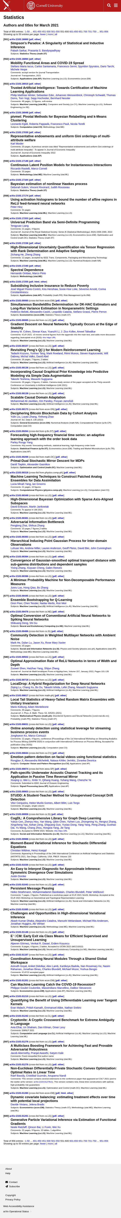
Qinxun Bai (34, 1127)
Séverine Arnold (88, 289)
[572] (6, 495)
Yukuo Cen (17, 821)
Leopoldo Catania (62, 311)
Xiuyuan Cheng (35, 567)
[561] (6, 265)
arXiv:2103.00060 (19, 300)
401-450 (37, 31)
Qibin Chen (59, 821)
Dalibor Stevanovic (81, 987)
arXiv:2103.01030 (19, 864)
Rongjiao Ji (17, 760)
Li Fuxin (46, 1127)
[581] (6, 679)
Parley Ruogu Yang (21, 442)
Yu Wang (21, 827)
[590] (6, 884)
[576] (6, 576)
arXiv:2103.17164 (19, 179)
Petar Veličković (95, 892)
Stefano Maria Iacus (22, 66)
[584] (6, 753)
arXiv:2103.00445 (19, 595)
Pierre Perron (99, 311)
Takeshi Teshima (20, 379)
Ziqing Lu (16, 687)
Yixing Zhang (18, 567)
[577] (6, 595)
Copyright (10, 1195)
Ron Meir (61, 603)
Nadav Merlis (47, 603)
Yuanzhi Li (54, 331)
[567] (6, 393)
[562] (6, 281)
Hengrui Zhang (107, 821)
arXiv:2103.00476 (19, 611)
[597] (6, 1041)
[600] (6, 1116)
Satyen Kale (56, 1053)
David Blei (83, 548)
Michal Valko (28, 356)
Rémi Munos (71, 353)
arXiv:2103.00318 (19, 472)
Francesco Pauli (60, 124)
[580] (6, 657)
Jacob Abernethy (20, 1053)
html (36, 281)
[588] (6, 839)
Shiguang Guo (52, 824)
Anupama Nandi (57, 1075)
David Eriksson (19, 506)
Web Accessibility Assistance (18, 1206)
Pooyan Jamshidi (63, 401)
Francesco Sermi (67, 66)
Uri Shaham (30, 1027)
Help (7, 1173)
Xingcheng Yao (19, 824)
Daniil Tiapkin (18, 464)
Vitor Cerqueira (19, 803)
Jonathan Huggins (21, 923)
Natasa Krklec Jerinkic (62, 760)
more (50, 34)
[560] (6, 243)
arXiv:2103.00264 (19, 431)
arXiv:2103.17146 (19, 161)
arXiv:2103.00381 (19, 518)
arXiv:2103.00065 (19, 320)
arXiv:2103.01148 (19, 932)
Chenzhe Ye (84, 780)
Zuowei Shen (18, 668)
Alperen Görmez (20, 943)
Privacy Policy (12, 1199)
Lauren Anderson (51, 548)
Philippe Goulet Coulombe (25, 987)
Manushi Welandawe (69, 920)
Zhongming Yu (89, 821)
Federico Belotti (19, 311)
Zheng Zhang (32, 254)
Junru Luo (16, 587)
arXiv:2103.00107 (19, 346)
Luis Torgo (74, 803)
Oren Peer (16, 603)
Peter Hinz (17, 206)
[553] (6, 83)
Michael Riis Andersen (95, 920)
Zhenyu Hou (32, 821)
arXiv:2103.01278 (19, 1064)
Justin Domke (18, 876)
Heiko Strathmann (21, 892)
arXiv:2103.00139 (19, 393)
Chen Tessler (31, 603)
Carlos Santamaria (45, 66)
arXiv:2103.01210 (19, 996)
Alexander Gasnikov (38, 464)
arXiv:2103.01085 (19, 909)
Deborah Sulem (19, 187)
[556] (6, 161)
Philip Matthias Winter (23, 95)
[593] (6, 954)
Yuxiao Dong (69, 824)
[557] (6, 179)
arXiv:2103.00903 (19, 791)
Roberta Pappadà (39, 124)
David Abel (42, 356)
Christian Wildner (20, 850)
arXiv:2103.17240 (19, 265)
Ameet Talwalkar (86, 331)
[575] (6, 556)
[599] (6, 1093)
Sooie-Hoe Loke (68, 289)
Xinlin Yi (36, 780)
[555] (6, 132)
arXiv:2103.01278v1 (43, 1082)
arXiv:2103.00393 (19, 536)
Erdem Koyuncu (60, 943)
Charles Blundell (75, 892)
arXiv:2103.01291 (19, 1116)
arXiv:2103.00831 (19, 724)
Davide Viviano (19, 1104)
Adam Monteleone (38, 706)
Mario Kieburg (19, 706)
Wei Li (26, 780)
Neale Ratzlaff (19, 1127)
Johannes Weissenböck (68, 95)
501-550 (55, 31)
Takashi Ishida (52, 687)
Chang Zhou (34, 827)
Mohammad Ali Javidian (24, 401)
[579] (6, 631)
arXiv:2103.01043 (19, 884)
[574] (6, 536)
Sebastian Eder (45, 95)
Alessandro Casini (40, 311)
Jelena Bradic (36, 1104)
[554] (6, 112)
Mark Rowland (54, 353)
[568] (6, 409)
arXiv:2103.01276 (19, 1041)
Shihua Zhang (36, 525)
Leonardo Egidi (19, 124)
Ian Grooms (39, 484)
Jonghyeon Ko (19, 735)
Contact (13, 1182)
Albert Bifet (60, 803)
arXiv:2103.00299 (19, 457)
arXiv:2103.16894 (19, 59)
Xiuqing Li (16, 780)
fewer (43, 34)
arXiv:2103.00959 (19, 814)
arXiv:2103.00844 (19, 753)
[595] (6, 996)
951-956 (104, 31)
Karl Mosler (17, 143)
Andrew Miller (32, 548)
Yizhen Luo (73, 821)
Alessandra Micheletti (37, 760)
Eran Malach (18, 1007)
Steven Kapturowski (91, 353)
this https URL (49, 337)
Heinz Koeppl (39, 850)
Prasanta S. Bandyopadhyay (44, 50)
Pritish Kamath (34, 1007)
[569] (6, 431)
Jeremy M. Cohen (21, 331)
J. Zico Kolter (68, 331)
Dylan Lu (27, 642)
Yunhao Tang (37, 353)
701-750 (92, 31)
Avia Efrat (16, 1027)
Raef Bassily (18, 1075)
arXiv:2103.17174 (19, 195)
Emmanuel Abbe (53, 1007)
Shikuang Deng (19, 623)
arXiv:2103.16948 (19, 112)
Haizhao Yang (35, 668)
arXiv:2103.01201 (19, 980)
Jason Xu (38, 642)
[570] (6, 457)
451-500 (46, 31)
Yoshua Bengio (88, 969)
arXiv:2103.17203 (19, 218)
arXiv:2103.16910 (19, 83)
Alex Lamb (52, 966)
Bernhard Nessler (60, 98)
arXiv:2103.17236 (19, 243)
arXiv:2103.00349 (19, 495)
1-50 (27, 31)
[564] (6, 320)
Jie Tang (65, 827)
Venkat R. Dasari (40, 943)
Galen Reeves (54, 567)
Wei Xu (56, 1127)
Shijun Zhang (51, 668)
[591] (6, 909)
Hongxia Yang (51, 827)
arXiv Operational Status (17, 1211)
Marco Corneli (39, 168)
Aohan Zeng (36, 824)
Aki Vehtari (38, 923)
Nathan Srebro (73, 1007)
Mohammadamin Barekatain (48, 892)
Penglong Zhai (19, 525)
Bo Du (38, 687)
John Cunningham (101, 548)
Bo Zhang (42, 587)
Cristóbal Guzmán (36, 1075)
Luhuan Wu (17, 548)
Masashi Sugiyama (41, 379)
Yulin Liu (15, 416)
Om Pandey (45, 401)
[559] (6, 218)
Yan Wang (45, 821)
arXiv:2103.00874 (19, 769)
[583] (6, 724)
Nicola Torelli (77, 124)
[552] (6, 59)
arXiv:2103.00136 (19, 367)
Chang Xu (28, 687)
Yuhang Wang (68, 780)
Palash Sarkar (19, 50)
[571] (6, 472)
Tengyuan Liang (20, 225)
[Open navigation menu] (115, 6)
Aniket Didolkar (36, 966)
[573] (6, 518)
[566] (6, 367)
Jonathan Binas (32, 969)
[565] (6, 346)
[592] (6, 932)
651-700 (83, 31)
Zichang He (17, 254)
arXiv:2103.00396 (19, 576)
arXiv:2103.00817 (19, 695)
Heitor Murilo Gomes (41, 803)
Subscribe (14, 1186)
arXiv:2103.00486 (19, 631)
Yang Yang (84, 824)
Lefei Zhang (68, 687)
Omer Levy (59, 1027)
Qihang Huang (50, 780)
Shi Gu (33, 623)
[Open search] (109, 6)
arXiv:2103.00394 (19, 556)
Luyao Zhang (29, 416)
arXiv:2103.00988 (19, 839)
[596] (6, 1016)
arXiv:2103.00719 (19, 679)
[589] (6, 864)
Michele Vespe (19, 69)
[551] (6, 39)
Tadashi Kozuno (20, 353)
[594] (6, 980)
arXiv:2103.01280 (19, 1093)
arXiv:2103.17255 (19, 281)
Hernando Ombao (21, 273)
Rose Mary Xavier (55, 642)
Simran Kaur (39, 331)
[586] (6, 791)
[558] (6, 195)
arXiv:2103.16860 (19, 39)
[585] (6, 769)
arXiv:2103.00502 (19, 657)
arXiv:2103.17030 (19, 132)
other (37, 39)
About (8, 1168)
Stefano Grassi (81, 311)
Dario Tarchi (107, 66)
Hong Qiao (29, 587)
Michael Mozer (70, 969)
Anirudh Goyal (19, 966)
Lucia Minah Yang (21, 484)
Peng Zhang (99, 824)
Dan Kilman (44, 1027)
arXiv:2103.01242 (19, 1016)
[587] (6, 814)
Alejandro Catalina (45, 920)
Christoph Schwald (94, 95)
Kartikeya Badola (69, 966)
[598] (6, 1064)
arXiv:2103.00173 (19, 409)
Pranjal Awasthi (39, 1053)
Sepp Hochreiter (40, 98)
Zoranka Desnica (86, 760)
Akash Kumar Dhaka (22, 920)
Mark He (15, 642)
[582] (6, 695)
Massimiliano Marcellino (55, 987)
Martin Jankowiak (39, 506)
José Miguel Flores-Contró (26, 289)
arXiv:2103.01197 (19, 954)
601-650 (74, 31)
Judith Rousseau (60, 187)
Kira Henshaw (50, 289)
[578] (6, 611)
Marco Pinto (39, 273)
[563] (6, 300)
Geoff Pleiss (69, 548)
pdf (31, 39)
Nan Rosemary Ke (91, 966)
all (56, 34)
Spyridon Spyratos (88, 66)
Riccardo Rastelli (20, 168)
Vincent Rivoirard (39, 187)
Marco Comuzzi (37, 735)
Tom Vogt (24, 98)
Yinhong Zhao (46, 416)
